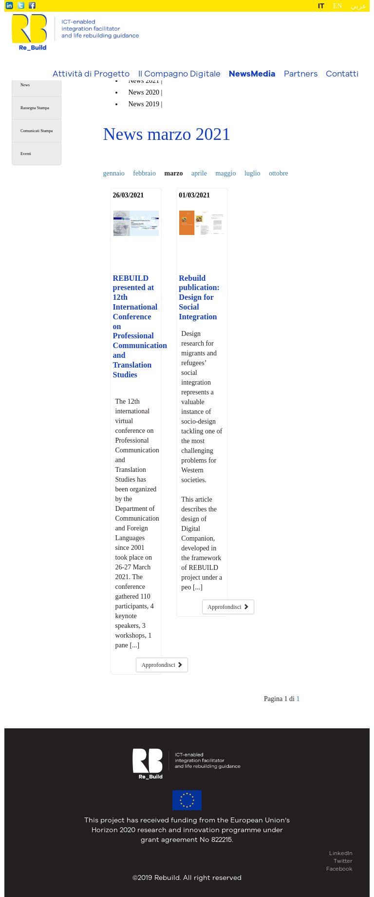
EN (337, 6)
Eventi (25, 154)
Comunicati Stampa (36, 131)
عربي (358, 6)
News (25, 85)
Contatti (342, 73)
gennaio (114, 173)
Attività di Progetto (91, 73)
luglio (252, 173)
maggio (225, 173)
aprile (199, 173)
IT (321, 6)
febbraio (144, 173)
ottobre (278, 173)
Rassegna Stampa (34, 108)
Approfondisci (161, 665)
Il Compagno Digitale (179, 73)
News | (146, 80)
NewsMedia (252, 73)
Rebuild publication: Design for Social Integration (199, 297)
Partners (301, 73)
